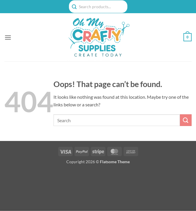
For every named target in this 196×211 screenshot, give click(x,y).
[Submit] (186, 120)
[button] (7, 37)
